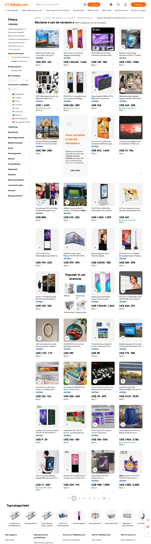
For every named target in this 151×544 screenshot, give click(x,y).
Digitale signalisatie (85, 18)
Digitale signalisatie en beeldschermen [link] (112, 18)
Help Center (10, 540)
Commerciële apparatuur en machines (59, 18)
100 (104, 498)
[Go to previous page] (69, 498)
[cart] (119, 5)
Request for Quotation (71, 540)
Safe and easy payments (43, 543)
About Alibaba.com (128, 540)
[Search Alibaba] (58, 4)
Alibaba (37, 18)
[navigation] (19, 258)
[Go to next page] (109, 498)
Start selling (96, 540)
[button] (84, 4)
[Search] (93, 5)
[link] (147, 520)
